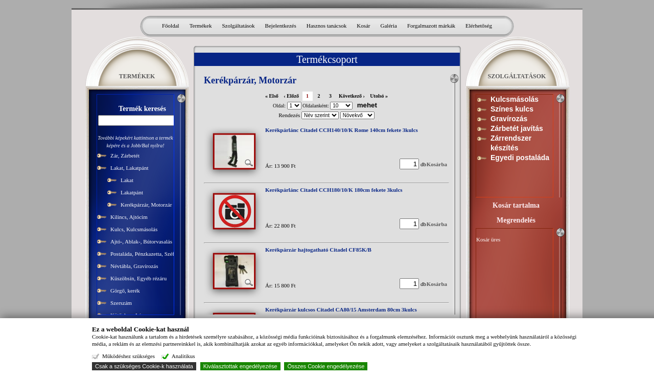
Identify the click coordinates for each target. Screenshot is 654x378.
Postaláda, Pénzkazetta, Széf (142, 254)
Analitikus (183, 356)
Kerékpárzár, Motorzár (146, 205)
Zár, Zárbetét (124, 155)
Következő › (352, 96)
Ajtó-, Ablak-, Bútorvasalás (141, 241)
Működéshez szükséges (128, 356)
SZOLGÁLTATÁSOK (517, 76)
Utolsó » (379, 96)
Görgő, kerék (125, 290)
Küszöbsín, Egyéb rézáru (138, 278)
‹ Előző (291, 96)
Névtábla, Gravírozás (134, 266)
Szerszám (121, 303)
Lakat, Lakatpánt (129, 168)
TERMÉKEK (137, 76)
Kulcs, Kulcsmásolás (133, 229)
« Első (271, 96)
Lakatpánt (132, 192)
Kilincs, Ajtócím (129, 217)
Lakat (127, 180)
